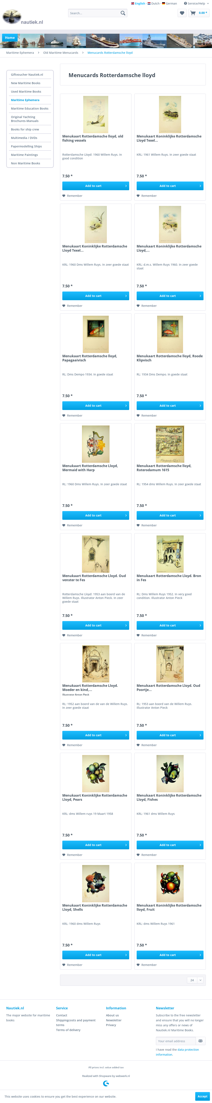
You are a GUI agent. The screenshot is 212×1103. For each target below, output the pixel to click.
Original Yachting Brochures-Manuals (25, 119)
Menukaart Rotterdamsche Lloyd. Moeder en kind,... (90, 688)
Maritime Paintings (24, 155)
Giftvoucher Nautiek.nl (27, 74)
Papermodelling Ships (26, 146)
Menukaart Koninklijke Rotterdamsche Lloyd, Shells (94, 907)
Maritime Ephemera (25, 100)
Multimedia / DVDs (24, 138)
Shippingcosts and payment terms (76, 1022)
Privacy (111, 1025)
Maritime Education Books (29, 108)
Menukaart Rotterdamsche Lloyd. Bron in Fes (169, 578)
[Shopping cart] (199, 13)
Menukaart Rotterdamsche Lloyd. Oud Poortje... (168, 688)
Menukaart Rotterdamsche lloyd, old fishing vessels (92, 138)
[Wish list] (182, 13)
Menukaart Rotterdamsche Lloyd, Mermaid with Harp (90, 468)
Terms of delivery (68, 1030)
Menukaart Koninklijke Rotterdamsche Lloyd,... (169, 248)
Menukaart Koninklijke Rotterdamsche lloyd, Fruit (169, 907)
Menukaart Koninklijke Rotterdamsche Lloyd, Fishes (169, 797)
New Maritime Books (25, 83)
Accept (202, 1096)
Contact (61, 1015)
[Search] (123, 13)
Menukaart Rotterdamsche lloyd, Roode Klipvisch (170, 358)
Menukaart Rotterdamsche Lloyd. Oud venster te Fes (94, 578)
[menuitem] (98, 13)
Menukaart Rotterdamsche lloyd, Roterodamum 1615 (164, 468)
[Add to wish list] (72, 195)
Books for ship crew (25, 129)
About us (112, 1015)
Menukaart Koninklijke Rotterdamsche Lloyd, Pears (94, 797)
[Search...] (98, 13)
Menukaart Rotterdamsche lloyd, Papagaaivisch (89, 358)
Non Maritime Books (25, 163)
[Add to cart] (95, 186)
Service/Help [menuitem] (195, 3)
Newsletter (114, 1020)
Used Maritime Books (26, 91)
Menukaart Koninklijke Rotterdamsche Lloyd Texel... (169, 138)
